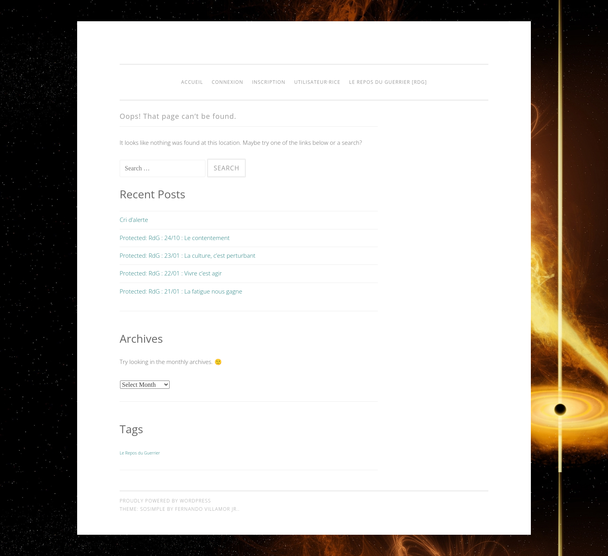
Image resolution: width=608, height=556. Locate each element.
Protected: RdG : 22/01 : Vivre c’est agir (171, 273)
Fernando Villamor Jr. (206, 509)
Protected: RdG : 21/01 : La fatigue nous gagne (181, 291)
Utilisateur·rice (317, 82)
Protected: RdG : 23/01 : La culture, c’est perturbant (187, 255)
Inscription (268, 82)
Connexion (227, 82)
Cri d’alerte (134, 220)
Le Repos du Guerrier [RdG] (388, 82)
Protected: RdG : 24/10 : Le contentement (175, 238)
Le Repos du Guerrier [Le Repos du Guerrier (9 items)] (140, 453)
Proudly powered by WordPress (165, 500)
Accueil (192, 82)
